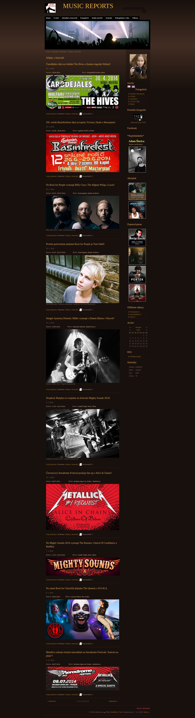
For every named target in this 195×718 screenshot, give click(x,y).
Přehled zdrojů (135, 357)
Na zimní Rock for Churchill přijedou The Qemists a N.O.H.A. (77, 588)
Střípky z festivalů (71, 114)
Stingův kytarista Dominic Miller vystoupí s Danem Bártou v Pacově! (80, 318)
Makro (132, 104)
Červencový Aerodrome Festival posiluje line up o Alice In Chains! (79, 473)
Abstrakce (133, 99)
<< (130, 327)
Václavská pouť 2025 (138, 122)
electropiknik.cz (135, 314)
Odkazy (135, 18)
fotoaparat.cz (134, 312)
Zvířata (132, 96)
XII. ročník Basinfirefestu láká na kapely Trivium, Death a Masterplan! (80, 122)
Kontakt (109, 18)
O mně (56, 18)
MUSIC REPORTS (88, 5)
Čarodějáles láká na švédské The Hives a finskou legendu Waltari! (78, 64)
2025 (138, 330)
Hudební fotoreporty (137, 94)
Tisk (120, 712)
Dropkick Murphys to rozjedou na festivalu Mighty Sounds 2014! (78, 398)
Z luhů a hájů (134, 102)
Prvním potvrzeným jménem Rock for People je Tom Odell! (75, 244)
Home (48, 18)
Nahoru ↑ (147, 712)
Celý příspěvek (51, 114)
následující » (113, 701)
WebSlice (114, 712)
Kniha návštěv (97, 18)
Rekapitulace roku (122, 18)
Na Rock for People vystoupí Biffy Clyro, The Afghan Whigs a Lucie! (80, 185)
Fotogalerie (84, 18)
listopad (138, 327)
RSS (108, 712)
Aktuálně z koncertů (69, 18)
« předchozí (51, 701)
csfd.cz (132, 317)
